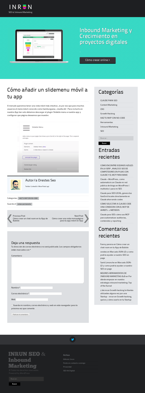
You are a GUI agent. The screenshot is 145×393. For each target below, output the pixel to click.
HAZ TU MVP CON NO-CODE (28, 198)
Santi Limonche (107, 263)
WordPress (25, 373)
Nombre (15, 288)
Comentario (16, 256)
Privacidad (67, 367)
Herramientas (106, 122)
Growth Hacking (107, 114)
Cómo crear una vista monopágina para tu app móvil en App (67, 220)
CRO (102, 109)
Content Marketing (108, 105)
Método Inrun (68, 359)
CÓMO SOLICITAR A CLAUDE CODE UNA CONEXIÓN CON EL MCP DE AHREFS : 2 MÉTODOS (115, 207)
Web (13, 299)
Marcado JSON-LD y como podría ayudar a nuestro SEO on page (116, 255)
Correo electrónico (20, 294)
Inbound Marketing (109, 127)
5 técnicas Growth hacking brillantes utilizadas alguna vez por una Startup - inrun (116, 293)
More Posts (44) (44, 186)
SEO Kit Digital (69, 371)
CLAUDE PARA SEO (108, 101)
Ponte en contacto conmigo (74, 363)
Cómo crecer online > (97, 60)
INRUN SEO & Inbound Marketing (27, 360)
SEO (102, 131)
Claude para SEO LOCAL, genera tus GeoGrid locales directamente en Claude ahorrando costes (116, 196)
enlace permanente (24, 204)
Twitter (27, 186)
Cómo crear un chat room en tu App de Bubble (30, 220)
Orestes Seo (47, 180)
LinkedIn (34, 186)
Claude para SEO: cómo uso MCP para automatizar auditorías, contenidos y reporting (114, 218)
